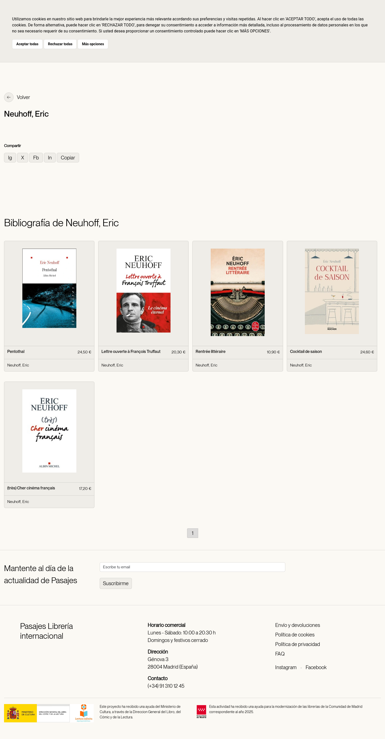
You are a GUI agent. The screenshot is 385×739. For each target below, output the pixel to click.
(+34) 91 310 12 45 (166, 686)
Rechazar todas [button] (60, 44)
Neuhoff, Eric (18, 365)
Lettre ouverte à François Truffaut (130, 351)
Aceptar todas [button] (27, 44)
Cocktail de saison (306, 351)
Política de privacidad (297, 644)
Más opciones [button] (93, 44)
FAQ (280, 654)
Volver (17, 98)
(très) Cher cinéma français (31, 488)
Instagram (286, 667)
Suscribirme (116, 583)
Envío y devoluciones (297, 625)
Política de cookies (294, 635)
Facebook (316, 667)
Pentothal (15, 351)
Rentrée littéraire (211, 351)
